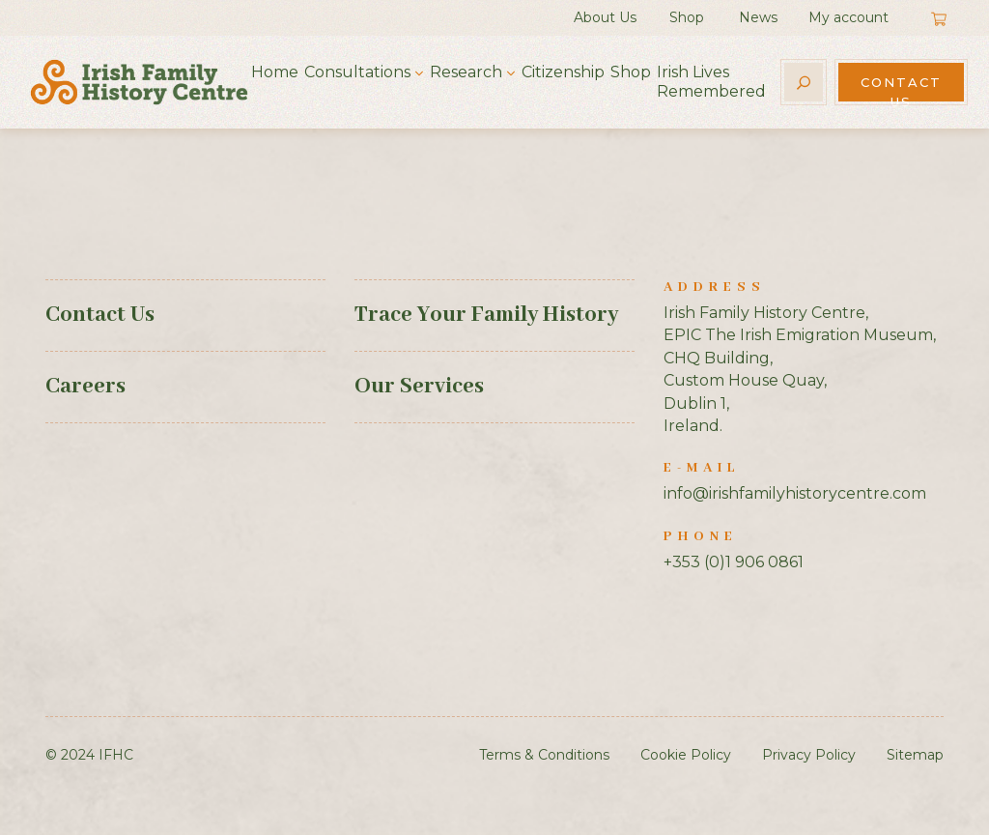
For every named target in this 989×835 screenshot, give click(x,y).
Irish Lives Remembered (711, 82)
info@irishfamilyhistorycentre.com (795, 493)
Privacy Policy (809, 754)
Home (274, 72)
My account (848, 17)
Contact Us (901, 87)
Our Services (419, 386)
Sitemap (915, 754)
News (758, 17)
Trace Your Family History (486, 315)
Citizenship (563, 72)
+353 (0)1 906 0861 (734, 562)
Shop (686, 17)
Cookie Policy (685, 754)
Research (466, 72)
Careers (85, 386)
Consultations (357, 72)
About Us (605, 17)
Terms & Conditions (544, 754)
